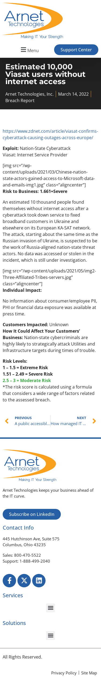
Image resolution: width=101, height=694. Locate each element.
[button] (29, 50)
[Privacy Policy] (64, 673)
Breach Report (20, 100)
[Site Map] (89, 673)
